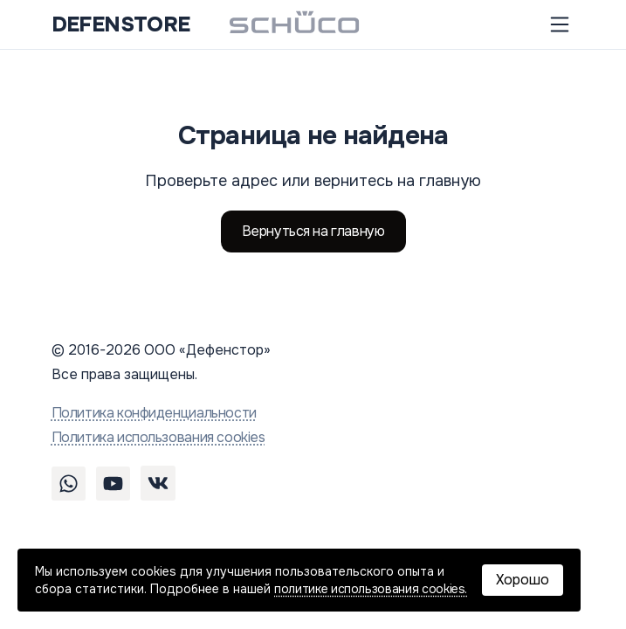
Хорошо (522, 579)
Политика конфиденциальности (154, 413)
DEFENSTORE (121, 24)
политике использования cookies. (370, 589)
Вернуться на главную (313, 231)
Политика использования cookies (158, 437)
